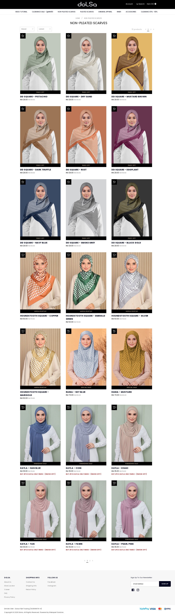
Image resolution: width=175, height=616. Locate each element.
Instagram (52, 586)
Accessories (131, 12)
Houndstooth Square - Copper (39, 315)
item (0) (151, 4)
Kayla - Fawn (74, 483)
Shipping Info (31, 586)
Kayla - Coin (73, 468)
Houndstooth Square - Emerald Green (85, 317)
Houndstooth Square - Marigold (34, 394)
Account (129, 4)
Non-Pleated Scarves (66, 12)
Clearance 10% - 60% (149, 12)
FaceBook (51, 582)
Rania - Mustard (122, 392)
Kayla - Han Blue (30, 468)
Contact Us (30, 582)
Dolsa (21, 612)
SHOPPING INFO (33, 578)
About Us (7, 582)
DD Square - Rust (76, 169)
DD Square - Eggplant (125, 169)
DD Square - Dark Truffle (35, 169)
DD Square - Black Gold (126, 242)
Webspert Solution (56, 612)
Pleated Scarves (87, 12)
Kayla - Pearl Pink (123, 483)
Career (7, 589)
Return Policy (31, 589)
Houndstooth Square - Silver (130, 315)
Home (78, 18)
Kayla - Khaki (120, 468)
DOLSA (7, 578)
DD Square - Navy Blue (33, 242)
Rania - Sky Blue (75, 392)
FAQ (5, 593)
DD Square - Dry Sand (79, 96)
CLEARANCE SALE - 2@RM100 (42, 12)
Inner (119, 12)
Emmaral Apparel (105, 12)
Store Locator (9, 586)
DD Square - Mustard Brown (129, 96)
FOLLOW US (53, 578)
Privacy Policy (9, 597)
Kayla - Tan (27, 543)
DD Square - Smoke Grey (80, 242)
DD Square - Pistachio (34, 96)
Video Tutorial (21, 12)
